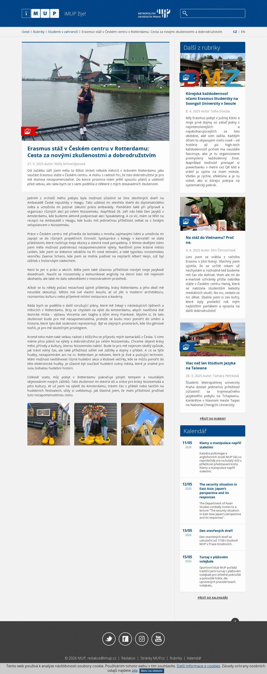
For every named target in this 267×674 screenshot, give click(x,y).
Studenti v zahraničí (63, 32)
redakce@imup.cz (102, 658)
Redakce (128, 658)
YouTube (158, 639)
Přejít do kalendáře (213, 598)
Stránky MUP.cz (152, 658)
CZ (235, 32)
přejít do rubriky (213, 419)
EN (243, 32)
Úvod (25, 32)
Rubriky (38, 32)
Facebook (125, 639)
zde (135, 670)
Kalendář (194, 658)
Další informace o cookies (198, 666)
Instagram (141, 639)
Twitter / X (109, 639)
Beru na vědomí (151, 670)
